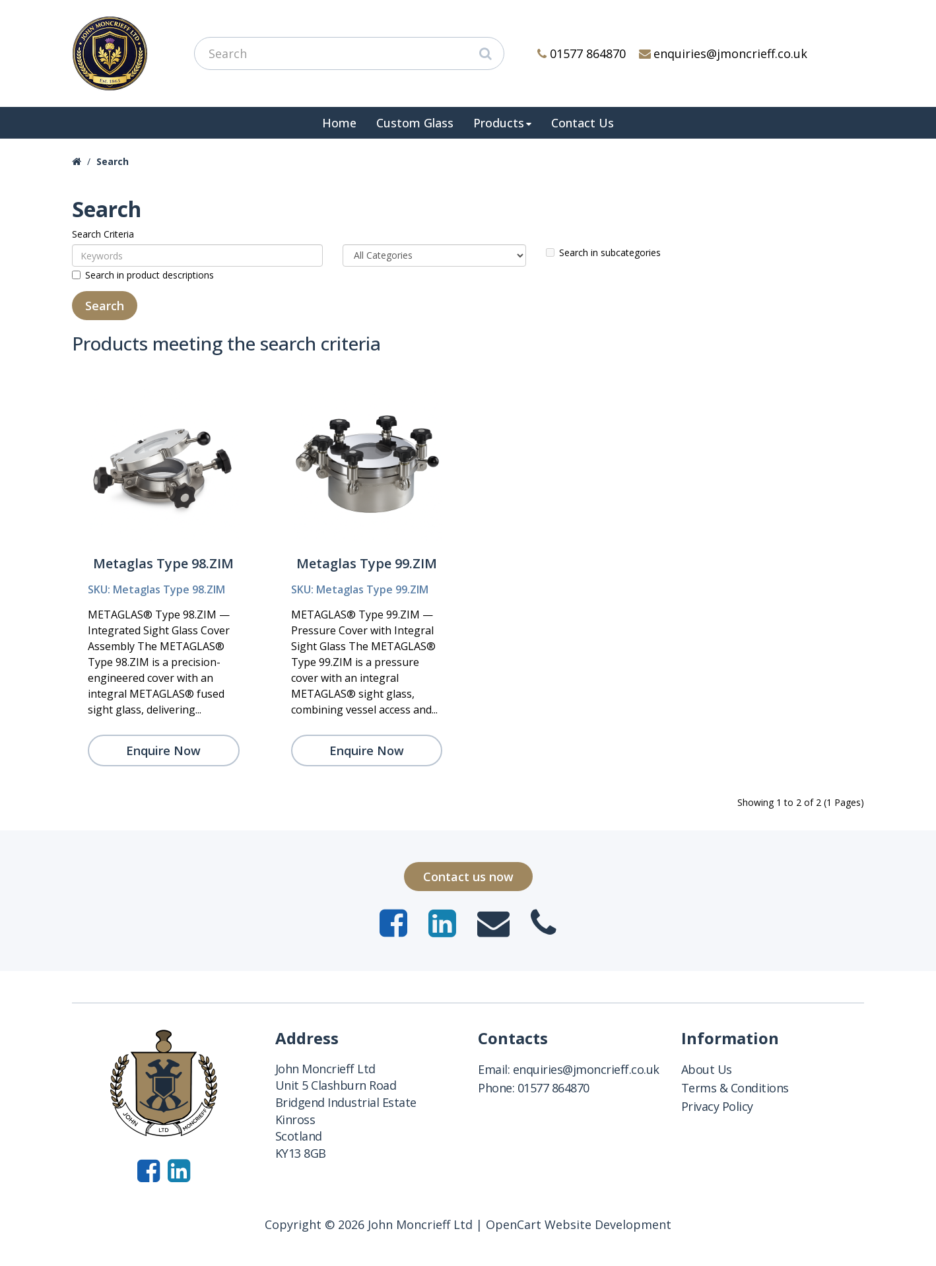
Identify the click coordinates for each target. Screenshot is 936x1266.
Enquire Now (163, 750)
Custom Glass (414, 123)
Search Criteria (103, 234)
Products (498, 123)
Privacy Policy (717, 1106)
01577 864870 (581, 53)
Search (112, 161)
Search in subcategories (603, 252)
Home (339, 123)
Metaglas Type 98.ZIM (163, 563)
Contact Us (582, 123)
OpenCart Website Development (578, 1224)
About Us (706, 1069)
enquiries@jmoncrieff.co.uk (723, 53)
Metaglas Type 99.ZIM (366, 563)
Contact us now (468, 876)
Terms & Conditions (735, 1088)
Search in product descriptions (143, 275)
